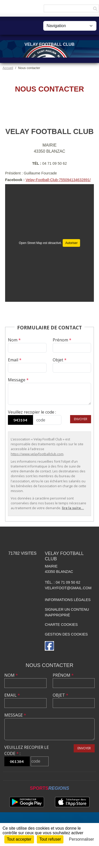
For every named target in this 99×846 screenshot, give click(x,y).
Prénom (62, 340)
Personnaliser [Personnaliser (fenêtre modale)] (81, 839)
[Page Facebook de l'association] (49, 646)
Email (14, 360)
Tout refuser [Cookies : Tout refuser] (50, 839)
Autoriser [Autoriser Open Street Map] (71, 243)
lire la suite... (73, 508)
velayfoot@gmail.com (68, 588)
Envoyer (80, 419)
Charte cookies (61, 624)
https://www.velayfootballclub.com (37, 454)
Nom (14, 340)
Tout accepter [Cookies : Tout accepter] (19, 839)
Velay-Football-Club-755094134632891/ (58, 180)
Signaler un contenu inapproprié (67, 612)
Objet (60, 360)
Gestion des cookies (66, 634)
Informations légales (68, 600)
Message (18, 380)
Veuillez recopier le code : (32, 412)
